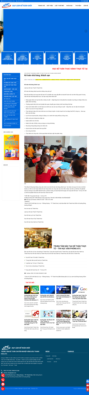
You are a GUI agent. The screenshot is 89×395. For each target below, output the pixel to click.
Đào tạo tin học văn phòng (9, 116)
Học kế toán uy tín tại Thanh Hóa (32, 215)
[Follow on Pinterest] (87, 1)
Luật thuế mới (60, 5)
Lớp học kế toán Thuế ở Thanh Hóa (33, 212)
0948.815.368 (42, 273)
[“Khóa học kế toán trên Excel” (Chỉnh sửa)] (7, 59)
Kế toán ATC (7, 98)
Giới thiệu (50, 5)
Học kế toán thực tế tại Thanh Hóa (33, 218)
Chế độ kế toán (8, 91)
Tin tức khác (7, 125)
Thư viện (78, 5)
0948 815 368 (15, 370)
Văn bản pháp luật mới (10, 96)
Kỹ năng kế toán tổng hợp (10, 85)
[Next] (86, 31)
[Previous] (3, 31)
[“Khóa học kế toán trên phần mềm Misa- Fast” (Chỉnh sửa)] (22, 59)
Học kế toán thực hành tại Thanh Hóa (33, 222)
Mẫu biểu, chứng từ (9, 94)
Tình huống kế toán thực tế (11, 120)
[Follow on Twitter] (84, 1)
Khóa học (69, 5)
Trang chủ (41, 5)
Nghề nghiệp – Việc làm (10, 89)
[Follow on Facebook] (81, 1)
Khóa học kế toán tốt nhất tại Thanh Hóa (10, 111)
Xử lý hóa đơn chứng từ (10, 123)
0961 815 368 (7, 370)
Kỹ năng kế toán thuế (10, 82)
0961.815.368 (34, 273)
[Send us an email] (85, 1)
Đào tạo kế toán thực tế (10, 79)
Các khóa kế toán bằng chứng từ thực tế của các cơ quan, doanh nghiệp (10, 106)
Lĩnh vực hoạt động (9, 101)
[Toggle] (18, 79)
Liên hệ (86, 5)
